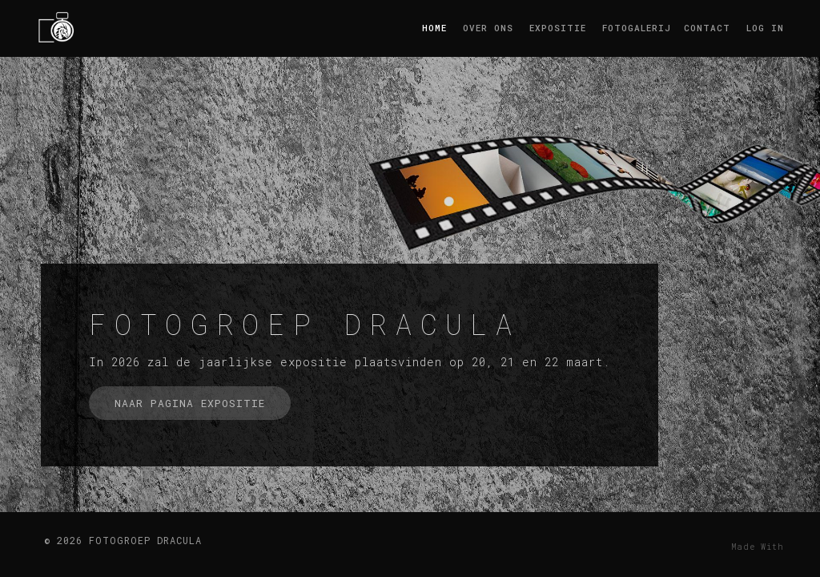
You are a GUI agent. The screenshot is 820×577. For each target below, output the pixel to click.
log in (765, 28)
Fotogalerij (635, 28)
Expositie (557, 28)
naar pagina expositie (190, 403)
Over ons (488, 28)
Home (434, 28)
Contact (707, 28)
